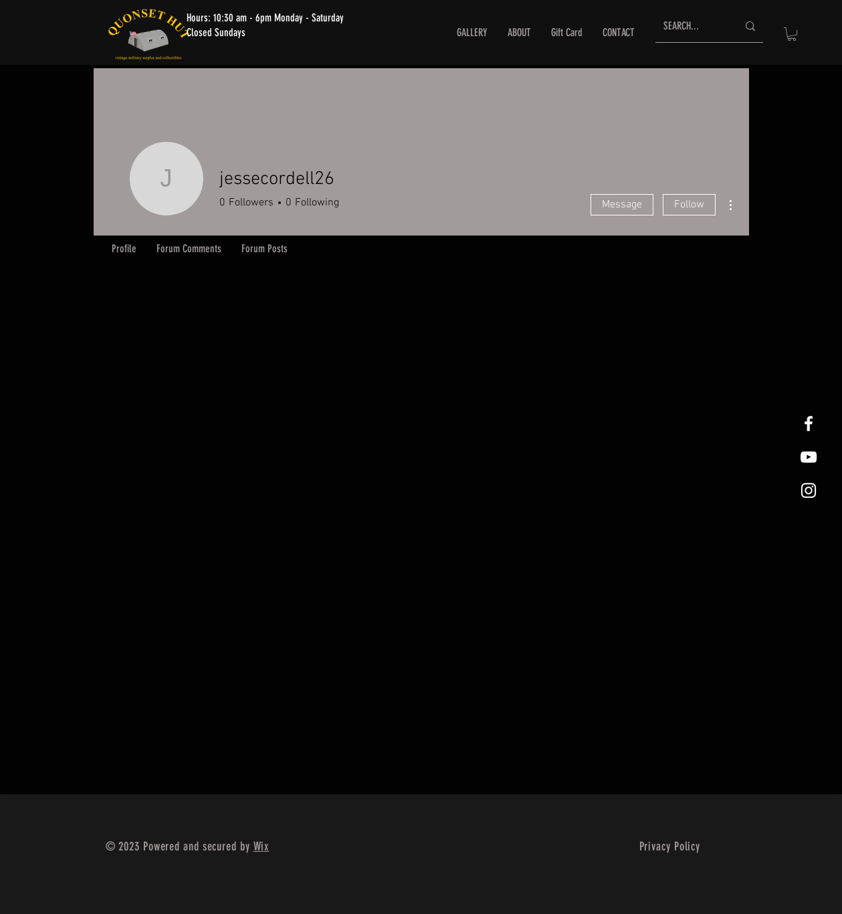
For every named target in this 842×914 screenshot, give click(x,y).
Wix (261, 846)
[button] (792, 34)
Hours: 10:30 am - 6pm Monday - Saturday (265, 17)
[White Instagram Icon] (809, 490)
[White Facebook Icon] (809, 424)
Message (622, 204)
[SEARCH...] (690, 26)
